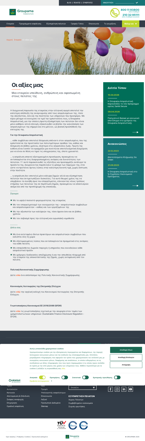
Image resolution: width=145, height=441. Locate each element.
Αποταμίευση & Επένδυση (18, 396)
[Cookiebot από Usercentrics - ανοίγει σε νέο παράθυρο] (15, 436)
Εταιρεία (10, 24)
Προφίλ (44, 389)
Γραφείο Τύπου (77, 24)
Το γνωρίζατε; (110, 24)
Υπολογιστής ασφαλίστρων (53, 393)
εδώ (63, 424)
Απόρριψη (126, 420)
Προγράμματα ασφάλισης (30, 24)
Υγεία (9, 386)
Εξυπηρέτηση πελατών (56, 24)
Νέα (43, 386)
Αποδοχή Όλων (126, 405)
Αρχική (9, 40)
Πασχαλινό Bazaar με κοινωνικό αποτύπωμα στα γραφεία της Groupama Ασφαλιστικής (123, 120)
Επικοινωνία (94, 24)
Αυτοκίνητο (12, 389)
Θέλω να (129, 24)
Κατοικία (11, 393)
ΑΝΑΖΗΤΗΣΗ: (108, 3)
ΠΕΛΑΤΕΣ (77, 3)
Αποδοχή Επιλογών (126, 413)
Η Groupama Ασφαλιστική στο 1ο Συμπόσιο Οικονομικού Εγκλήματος (122, 174)
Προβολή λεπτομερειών (39, 436)
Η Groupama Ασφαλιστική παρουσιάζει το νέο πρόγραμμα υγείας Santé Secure (123, 103)
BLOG (69, 3)
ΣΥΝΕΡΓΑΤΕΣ (88, 3)
